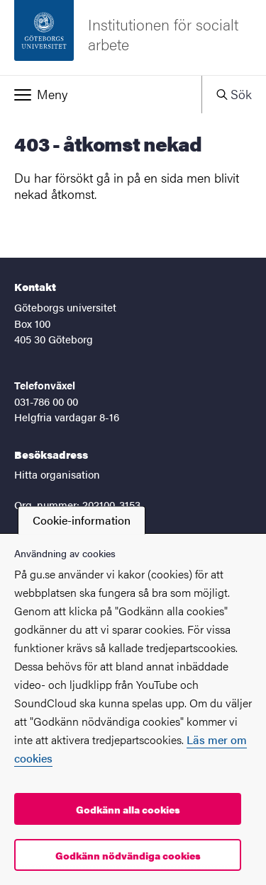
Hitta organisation (57, 474)
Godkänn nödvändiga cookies (128, 855)
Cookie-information (82, 520)
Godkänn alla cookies (128, 809)
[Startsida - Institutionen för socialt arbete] (133, 37)
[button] (100, 94)
